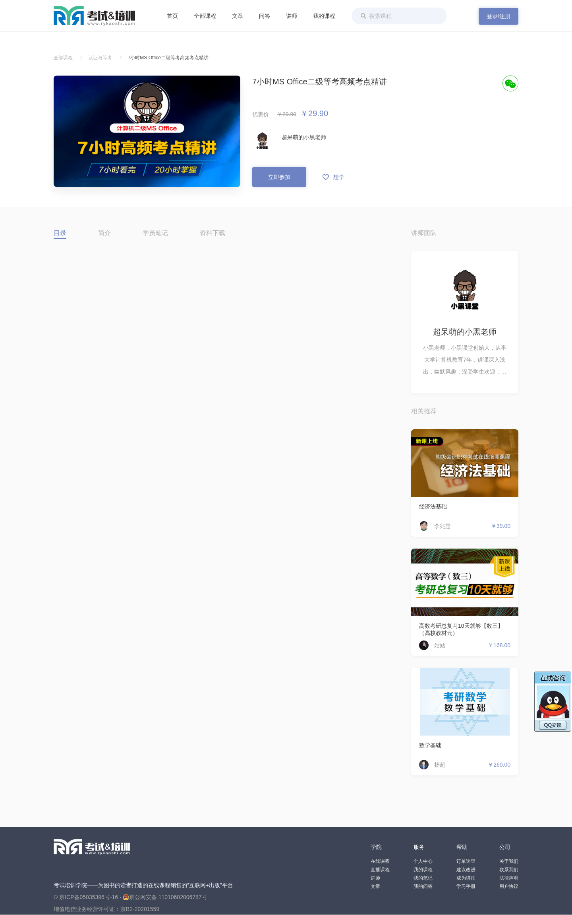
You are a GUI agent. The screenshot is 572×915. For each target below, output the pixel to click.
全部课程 (205, 16)
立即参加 (279, 177)
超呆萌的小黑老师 (304, 137)
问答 (264, 16)
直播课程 (380, 869)
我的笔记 (423, 878)
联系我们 (508, 869)
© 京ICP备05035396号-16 (86, 897)
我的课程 (324, 16)
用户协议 (508, 886)
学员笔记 (155, 233)
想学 (333, 177)
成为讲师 (465, 878)
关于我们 (508, 861)
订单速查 (465, 861)
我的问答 (423, 886)
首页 (172, 16)
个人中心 (423, 861)
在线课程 (380, 861)
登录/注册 (498, 16)
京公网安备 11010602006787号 (165, 897)
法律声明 (508, 878)
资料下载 (212, 233)
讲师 (291, 16)
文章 (237, 16)
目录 (60, 233)
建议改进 (465, 869)
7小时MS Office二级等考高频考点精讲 (168, 57)
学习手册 (465, 886)
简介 (104, 233)
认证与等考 (100, 57)
